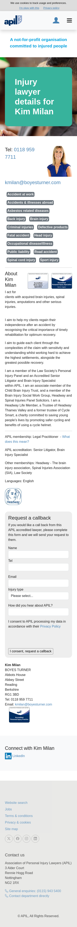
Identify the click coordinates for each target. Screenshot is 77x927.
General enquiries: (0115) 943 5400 (33, 891)
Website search (16, 802)
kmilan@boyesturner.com (33, 182)
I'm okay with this (29, 7)
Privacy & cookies (18, 822)
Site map (11, 829)
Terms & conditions (19, 816)
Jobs (8, 809)
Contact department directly (27, 896)
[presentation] (39, 640)
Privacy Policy (50, 626)
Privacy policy (51, 7)
